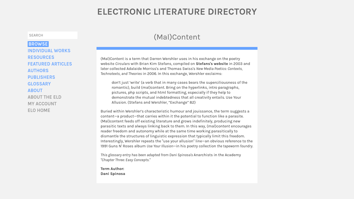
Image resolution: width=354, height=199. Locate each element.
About (35, 90)
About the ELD (44, 97)
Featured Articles (50, 64)
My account (42, 103)
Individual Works (49, 50)
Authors (38, 70)
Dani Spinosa (113, 173)
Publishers (41, 77)
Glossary (39, 84)
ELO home (39, 110)
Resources (41, 57)
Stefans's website (212, 63)
